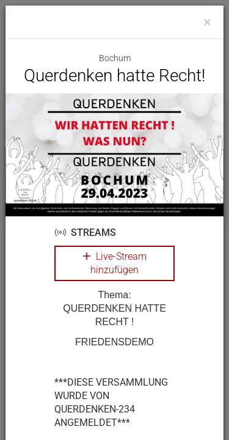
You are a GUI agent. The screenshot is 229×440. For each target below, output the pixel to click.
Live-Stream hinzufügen (115, 263)
